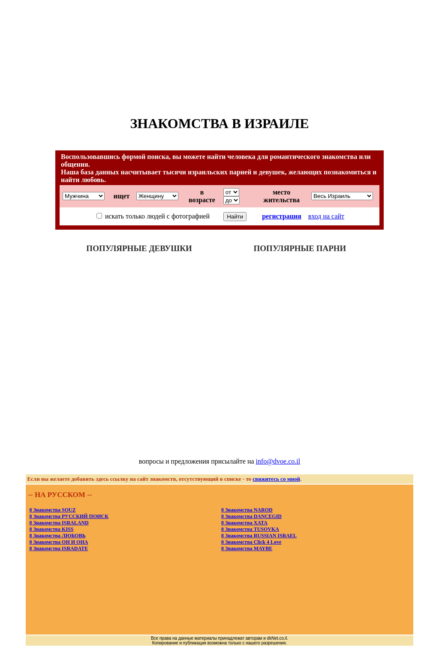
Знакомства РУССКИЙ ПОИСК (68, 516)
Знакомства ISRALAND (58, 523)
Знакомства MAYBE (246, 548)
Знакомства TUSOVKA (250, 529)
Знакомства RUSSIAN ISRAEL (259, 536)
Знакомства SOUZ (52, 510)
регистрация (281, 216)
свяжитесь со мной (276, 479)
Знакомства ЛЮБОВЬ (57, 536)
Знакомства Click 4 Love (251, 542)
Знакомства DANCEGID (251, 516)
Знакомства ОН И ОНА (58, 542)
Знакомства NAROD (247, 510)
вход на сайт (326, 216)
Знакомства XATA (244, 523)
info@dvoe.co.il (278, 461)
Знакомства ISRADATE (58, 548)
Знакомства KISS (51, 529)
